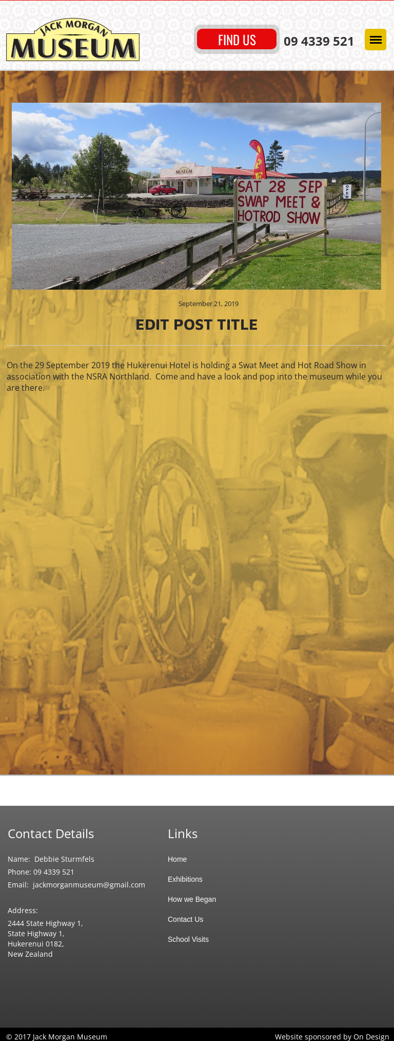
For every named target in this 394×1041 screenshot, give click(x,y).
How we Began (192, 899)
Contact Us (185, 919)
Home (177, 859)
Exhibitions (185, 879)
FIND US (237, 39)
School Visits (188, 939)
